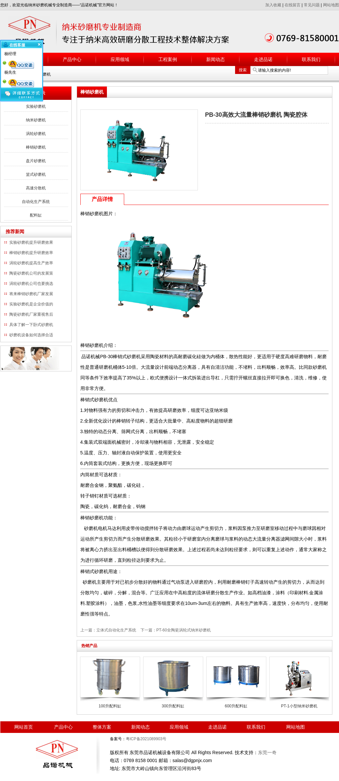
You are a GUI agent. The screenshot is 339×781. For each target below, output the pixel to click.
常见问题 (312, 5)
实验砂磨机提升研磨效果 (31, 242)
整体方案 (102, 727)
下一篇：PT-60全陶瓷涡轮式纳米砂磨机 (175, 630)
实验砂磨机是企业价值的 (31, 304)
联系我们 (311, 59)
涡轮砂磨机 (36, 133)
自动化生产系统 (36, 201)
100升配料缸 (110, 706)
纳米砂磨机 (36, 120)
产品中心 (72, 59)
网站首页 (23, 727)
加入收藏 (273, 5)
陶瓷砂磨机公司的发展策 (31, 273)
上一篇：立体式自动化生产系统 (108, 630)
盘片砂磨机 (36, 161)
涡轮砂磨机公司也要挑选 (31, 283)
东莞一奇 (267, 752)
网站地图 (331, 5)
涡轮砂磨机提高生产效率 (31, 263)
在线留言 (292, 5)
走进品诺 (263, 59)
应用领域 (120, 59)
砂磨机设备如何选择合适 (31, 335)
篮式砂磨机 (36, 174)
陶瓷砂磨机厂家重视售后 (31, 314)
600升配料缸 (236, 706)
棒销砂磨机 (36, 147)
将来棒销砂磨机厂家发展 (31, 294)
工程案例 (167, 59)
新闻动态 (215, 59)
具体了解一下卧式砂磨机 (31, 324)
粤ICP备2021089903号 (146, 739)
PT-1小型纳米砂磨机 (299, 706)
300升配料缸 (173, 706)
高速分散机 (36, 188)
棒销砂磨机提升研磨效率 (31, 252)
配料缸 (36, 215)
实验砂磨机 (36, 106)
